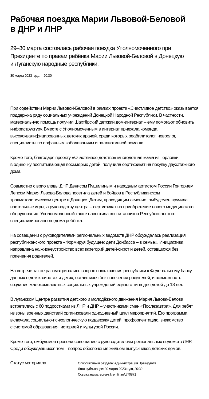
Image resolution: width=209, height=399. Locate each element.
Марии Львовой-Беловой (67, 108)
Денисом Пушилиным (90, 186)
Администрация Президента (135, 363)
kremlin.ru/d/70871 (123, 374)
